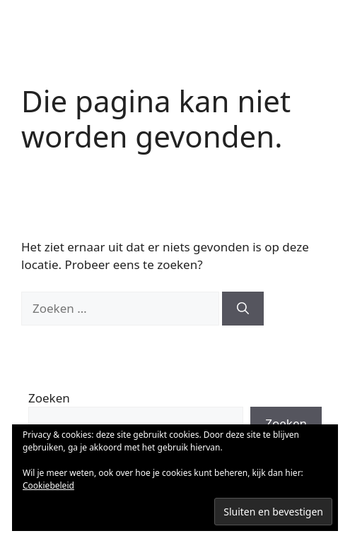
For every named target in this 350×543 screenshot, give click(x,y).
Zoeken (49, 398)
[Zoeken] (243, 309)
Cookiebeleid (48, 485)
